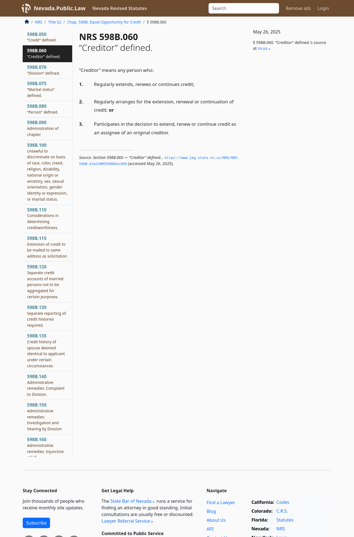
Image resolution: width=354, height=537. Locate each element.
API (210, 529)
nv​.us (262, 48)
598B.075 (41, 89)
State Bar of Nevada (131, 501)
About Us (216, 520)
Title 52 (54, 22)
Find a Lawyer (221, 502)
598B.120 (45, 281)
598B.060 (44, 53)
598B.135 (46, 350)
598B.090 (43, 128)
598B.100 (47, 172)
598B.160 (45, 448)
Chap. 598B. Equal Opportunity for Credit (104, 22)
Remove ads (298, 8)
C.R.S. (282, 511)
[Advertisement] (289, 147)
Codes (282, 502)
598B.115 (47, 247)
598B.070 (43, 70)
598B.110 (43, 218)
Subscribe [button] (36, 523)
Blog (211, 511)
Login (323, 8)
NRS (38, 22)
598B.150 (44, 416)
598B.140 (45, 385)
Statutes (284, 520)
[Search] (244, 8)
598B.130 (46, 316)
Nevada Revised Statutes (119, 8)
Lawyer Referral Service (125, 521)
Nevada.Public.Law (60, 8)
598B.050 (42, 37)
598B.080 (42, 109)
